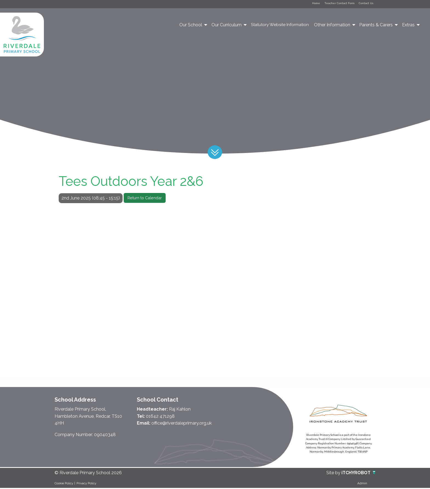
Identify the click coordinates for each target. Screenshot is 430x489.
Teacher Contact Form (330, 4)
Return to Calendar (145, 198)
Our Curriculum (226, 25)
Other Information (332, 25)
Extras (408, 25)
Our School (190, 25)
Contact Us (363, 4)
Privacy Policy (86, 484)
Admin (362, 484)
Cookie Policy (64, 484)
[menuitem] (193, 26)
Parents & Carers (376, 25)
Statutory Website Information (280, 25)
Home (301, 4)
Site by (333, 473)
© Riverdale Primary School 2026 (88, 473)
